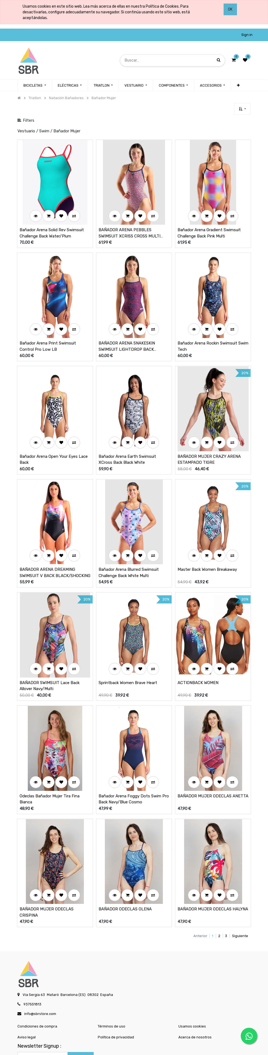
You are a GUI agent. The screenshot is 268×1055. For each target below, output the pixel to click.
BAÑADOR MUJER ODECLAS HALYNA (213, 864)
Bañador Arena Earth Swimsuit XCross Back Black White (127, 440)
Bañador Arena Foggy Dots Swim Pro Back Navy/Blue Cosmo (134, 760)
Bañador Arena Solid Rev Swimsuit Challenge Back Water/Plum (52, 226)
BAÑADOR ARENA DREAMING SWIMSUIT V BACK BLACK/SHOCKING (55, 547)
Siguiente (240, 891)
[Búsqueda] (218, 60)
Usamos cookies (192, 981)
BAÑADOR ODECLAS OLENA (125, 864)
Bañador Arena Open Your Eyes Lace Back (54, 440)
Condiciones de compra (37, 981)
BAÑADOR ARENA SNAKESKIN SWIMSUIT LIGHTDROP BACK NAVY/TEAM (127, 333)
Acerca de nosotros (195, 992)
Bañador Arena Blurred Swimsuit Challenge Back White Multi (129, 547)
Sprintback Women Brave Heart (128, 650)
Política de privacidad (116, 992)
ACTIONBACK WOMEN (198, 650)
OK (230, 9)
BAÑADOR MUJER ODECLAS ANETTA (213, 757)
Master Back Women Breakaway (207, 543)
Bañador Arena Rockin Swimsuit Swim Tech (213, 333)
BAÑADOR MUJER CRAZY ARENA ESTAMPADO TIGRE (209, 440)
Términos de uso (111, 981)
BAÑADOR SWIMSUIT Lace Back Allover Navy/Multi (50, 653)
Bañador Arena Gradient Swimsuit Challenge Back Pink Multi (209, 226)
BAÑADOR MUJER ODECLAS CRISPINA (47, 867)
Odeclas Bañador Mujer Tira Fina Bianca (50, 760)
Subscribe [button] (80, 1013)
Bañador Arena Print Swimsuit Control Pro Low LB (48, 333)
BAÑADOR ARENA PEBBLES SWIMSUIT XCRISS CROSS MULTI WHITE (129, 227)
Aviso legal (26, 992)
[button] (242, 109)
